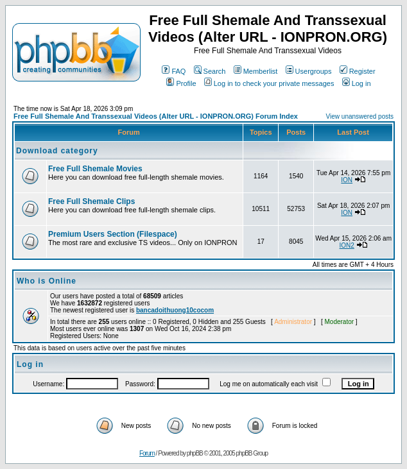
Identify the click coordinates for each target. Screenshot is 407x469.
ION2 (347, 245)
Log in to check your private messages (269, 83)
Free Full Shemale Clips (91, 201)
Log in (356, 83)
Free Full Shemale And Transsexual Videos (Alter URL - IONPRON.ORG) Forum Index (155, 116)
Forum (147, 453)
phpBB (195, 453)
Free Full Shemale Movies (95, 168)
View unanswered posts (360, 116)
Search (210, 71)
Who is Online (46, 281)
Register (358, 71)
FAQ (174, 71)
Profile (181, 83)
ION (346, 179)
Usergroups (309, 71)
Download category (57, 150)
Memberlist (256, 71)
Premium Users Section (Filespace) (112, 234)
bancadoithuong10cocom (175, 310)
